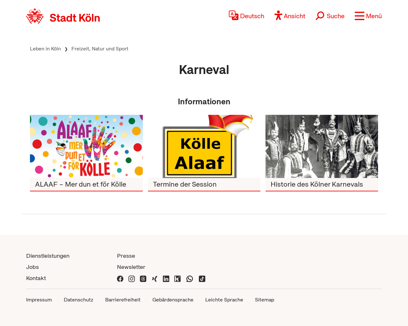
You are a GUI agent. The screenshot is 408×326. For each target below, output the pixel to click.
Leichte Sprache (224, 299)
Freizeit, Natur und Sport (99, 48)
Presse (126, 255)
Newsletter (131, 266)
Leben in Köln (45, 48)
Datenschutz (78, 299)
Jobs (32, 266)
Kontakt (36, 278)
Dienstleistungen (47, 255)
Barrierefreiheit (123, 299)
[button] (368, 16)
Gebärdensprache (172, 299)
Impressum (39, 299)
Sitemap (264, 299)
